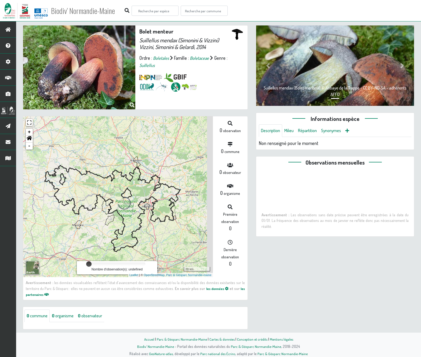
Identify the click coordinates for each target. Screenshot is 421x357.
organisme (66, 316)
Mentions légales (283, 339)
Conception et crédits (252, 339)
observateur (95, 316)
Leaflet (133, 275)
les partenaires (42, 294)
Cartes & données (221, 339)
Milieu (292, 131)
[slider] (89, 264)
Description (271, 131)
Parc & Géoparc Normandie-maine (189, 275)
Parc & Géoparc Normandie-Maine (180, 339)
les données (221, 288)
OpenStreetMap (154, 275)
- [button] (29, 146)
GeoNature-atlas (159, 353)
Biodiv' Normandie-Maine (88, 10)
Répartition (312, 131)
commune (38, 316)
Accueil (146, 339)
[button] (29, 139)
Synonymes (338, 131)
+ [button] (29, 132)
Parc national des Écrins (218, 353)
